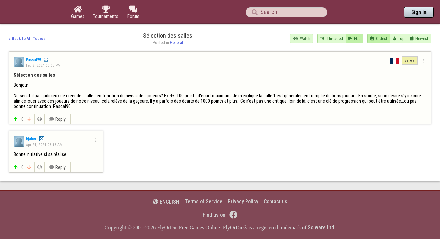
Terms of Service (203, 183)
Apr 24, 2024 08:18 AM (44, 126)
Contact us (275, 183)
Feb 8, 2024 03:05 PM (43, 47)
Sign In (418, 12)
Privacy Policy (243, 183)
